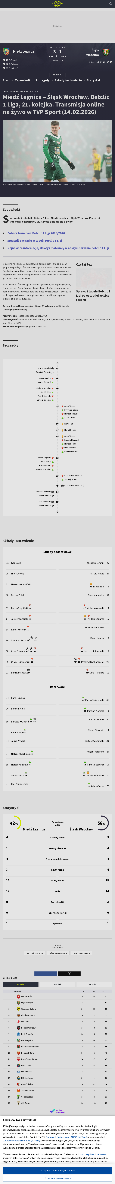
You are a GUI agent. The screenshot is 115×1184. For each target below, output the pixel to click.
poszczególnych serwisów (93, 1154)
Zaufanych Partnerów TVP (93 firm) (21, 1140)
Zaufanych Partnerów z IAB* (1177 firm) (66, 1136)
